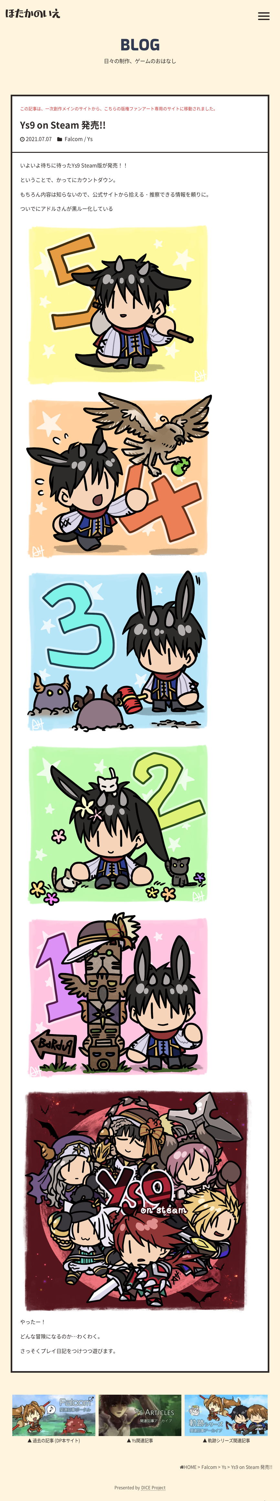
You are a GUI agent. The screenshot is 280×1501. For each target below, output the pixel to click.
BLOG (140, 45)
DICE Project (153, 1487)
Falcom (74, 139)
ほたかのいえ (32, 12)
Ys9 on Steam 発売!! (63, 124)
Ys (89, 139)
